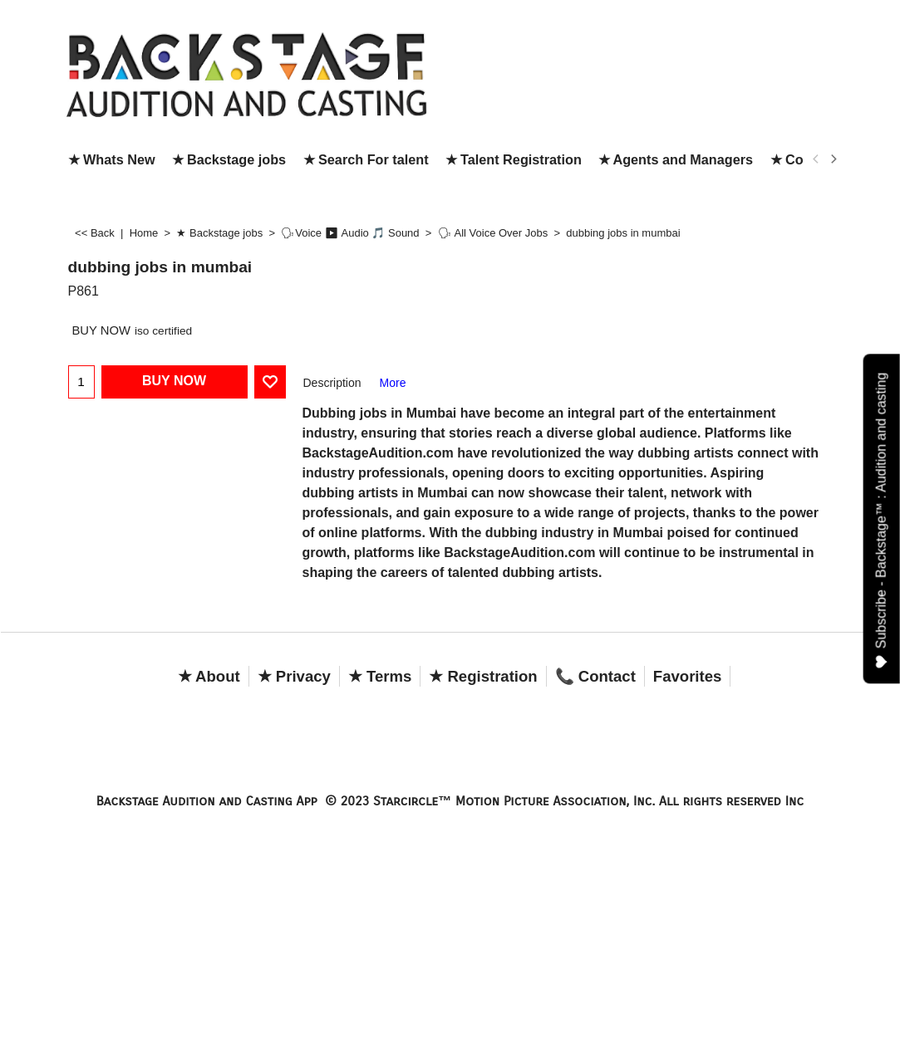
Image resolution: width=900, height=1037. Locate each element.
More (393, 382)
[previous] (816, 159)
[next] (833, 159)
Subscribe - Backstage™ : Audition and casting (882, 520)
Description (332, 382)
